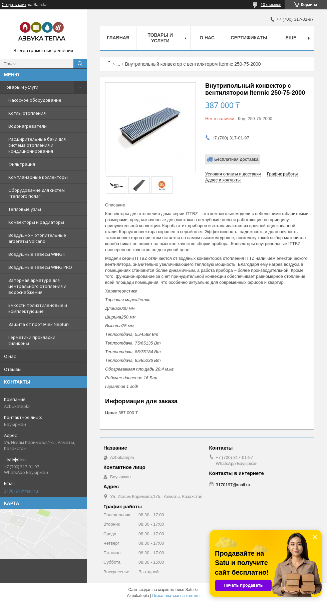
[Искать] (80, 64)
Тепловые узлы (24, 209)
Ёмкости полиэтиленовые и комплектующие (37, 308)
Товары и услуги (21, 87)
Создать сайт (14, 4)
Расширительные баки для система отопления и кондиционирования (37, 145)
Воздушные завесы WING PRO (40, 267)
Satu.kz (192, 589)
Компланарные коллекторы (38, 177)
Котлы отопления (27, 113)
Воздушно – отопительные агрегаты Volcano (37, 238)
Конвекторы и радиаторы (36, 222)
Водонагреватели (27, 126)
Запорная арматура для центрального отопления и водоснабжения (37, 286)
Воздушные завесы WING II (36, 254)
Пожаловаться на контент (176, 595)
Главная (118, 37)
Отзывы (12, 369)
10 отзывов (271, 4)
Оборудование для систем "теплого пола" (36, 193)
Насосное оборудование (34, 100)
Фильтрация (21, 164)
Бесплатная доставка (236, 159)
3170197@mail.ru (21, 491)
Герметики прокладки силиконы (31, 340)
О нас (10, 356)
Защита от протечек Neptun (38, 324)
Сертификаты (249, 37)
